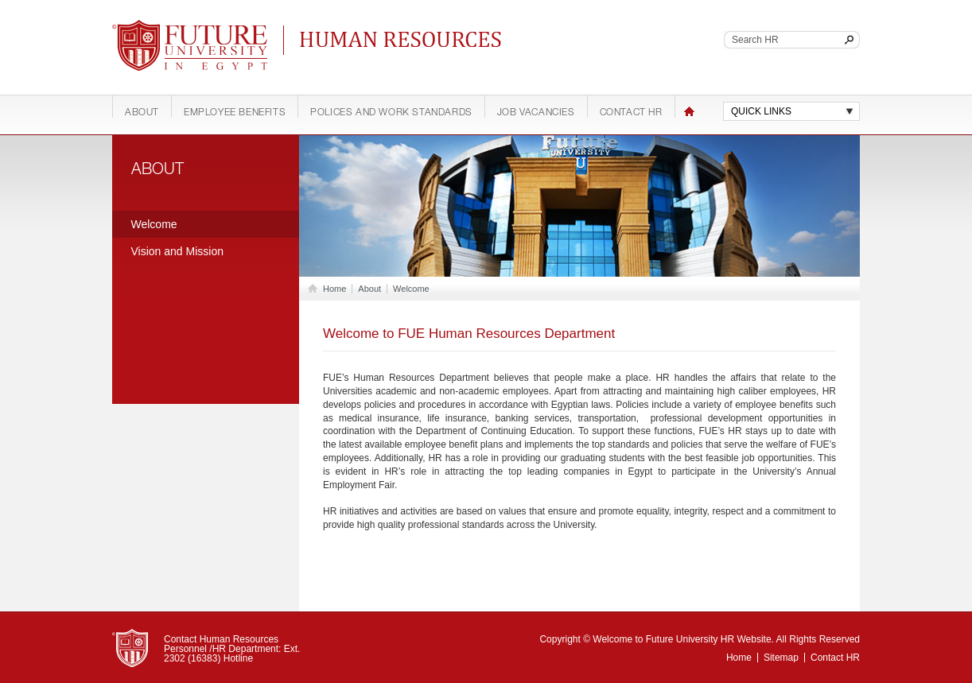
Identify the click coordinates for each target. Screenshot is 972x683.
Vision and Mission (177, 251)
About (142, 113)
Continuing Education (405, 39)
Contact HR (631, 113)
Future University (171, 28)
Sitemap (781, 657)
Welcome (154, 224)
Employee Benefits (235, 113)
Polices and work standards (391, 113)
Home (689, 111)
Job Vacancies (536, 113)
